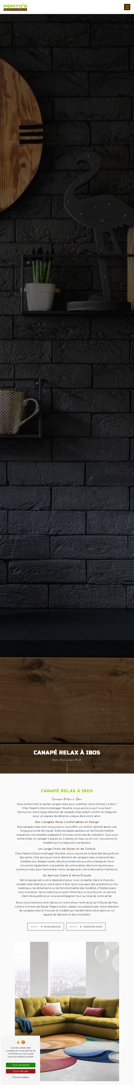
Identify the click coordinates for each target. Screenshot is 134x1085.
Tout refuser (21, 1071)
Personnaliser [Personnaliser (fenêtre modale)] (20, 1077)
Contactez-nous (91, 926)
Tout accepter (21, 1064)
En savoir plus (51, 926)
